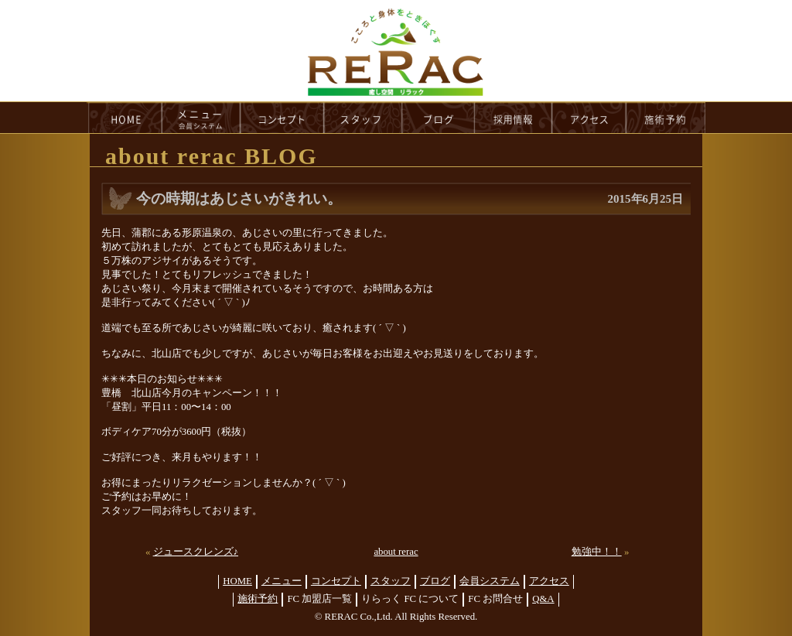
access (589, 117)
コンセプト (336, 581)
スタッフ (390, 581)
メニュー (281, 581)
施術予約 (257, 598)
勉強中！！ (597, 551)
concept (282, 117)
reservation (665, 117)
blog (438, 117)
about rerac (396, 551)
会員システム (489, 581)
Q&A (543, 598)
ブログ (435, 581)
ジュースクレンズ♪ (195, 551)
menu (201, 117)
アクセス (549, 581)
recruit (514, 117)
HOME (124, 117)
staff (363, 117)
